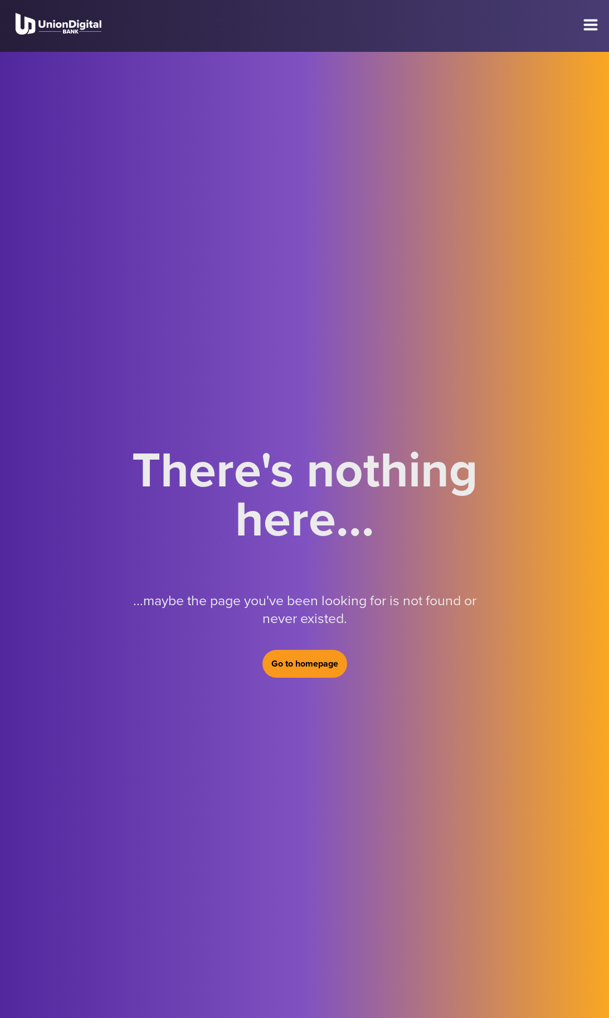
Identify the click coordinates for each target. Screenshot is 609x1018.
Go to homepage (304, 663)
